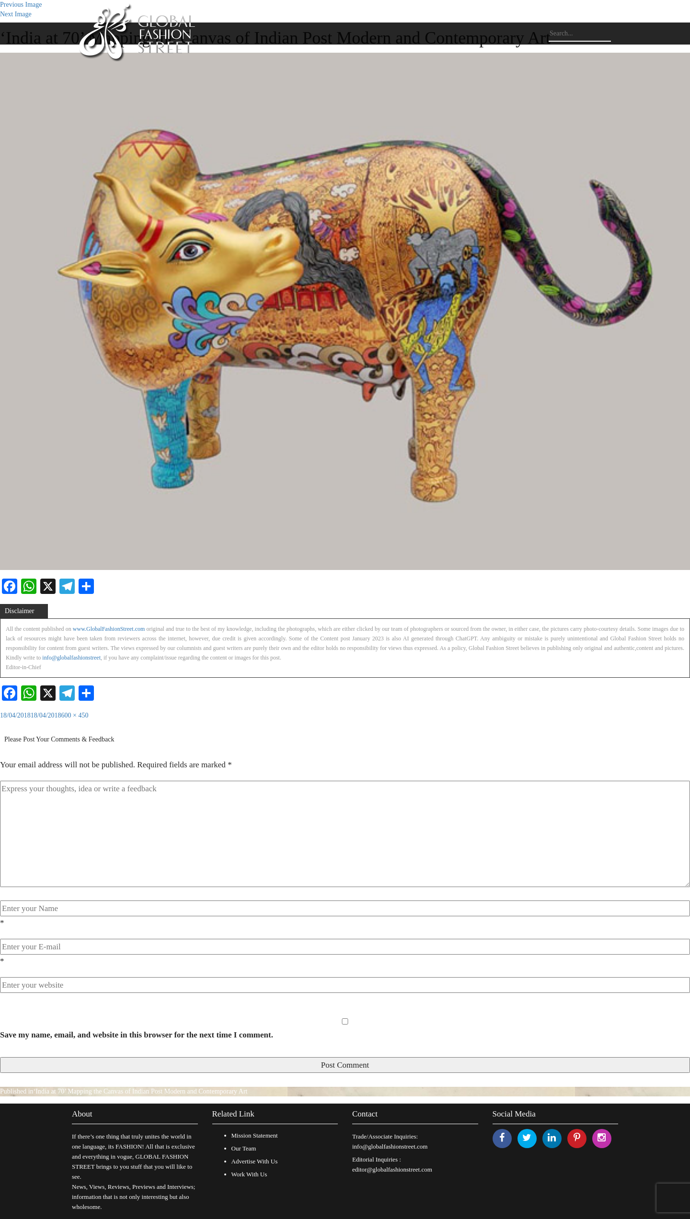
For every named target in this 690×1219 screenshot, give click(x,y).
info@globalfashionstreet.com (389, 1146)
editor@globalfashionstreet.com (392, 1169)
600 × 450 (75, 715)
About (82, 1113)
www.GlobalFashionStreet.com (109, 629)
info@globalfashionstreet (71, 657)
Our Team (243, 1148)
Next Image (16, 14)
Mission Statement (254, 1135)
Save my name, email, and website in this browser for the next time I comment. (136, 1034)
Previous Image (21, 4)
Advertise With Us (254, 1161)
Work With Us (249, 1174)
